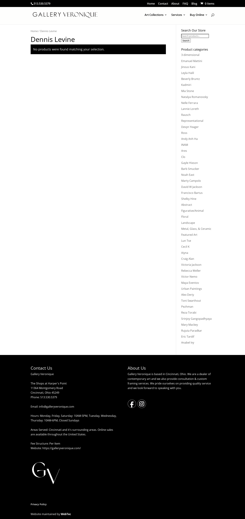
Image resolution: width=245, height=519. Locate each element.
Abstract (186, 205)
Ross (184, 133)
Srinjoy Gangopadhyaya (196, 319)
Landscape (188, 223)
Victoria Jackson (191, 265)
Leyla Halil (187, 73)
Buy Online (197, 15)
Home (151, 3)
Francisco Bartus (192, 193)
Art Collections (154, 15)
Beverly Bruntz (190, 79)
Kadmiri (186, 85)
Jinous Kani (188, 67)
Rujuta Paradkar (191, 330)
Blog (194, 3)
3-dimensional (190, 55)
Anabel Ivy (187, 342)
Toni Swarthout (191, 301)
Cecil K (185, 247)
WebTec (66, 514)
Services (176, 15)
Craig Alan (187, 259)
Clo (183, 157)
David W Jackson (191, 187)
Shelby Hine (188, 199)
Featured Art (189, 235)
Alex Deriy (187, 295)
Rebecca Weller (191, 271)
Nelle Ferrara (189, 103)
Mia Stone (187, 91)
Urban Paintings (191, 289)
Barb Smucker (190, 169)
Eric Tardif (187, 336)
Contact (163, 3)
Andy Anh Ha (189, 139)
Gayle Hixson (189, 163)
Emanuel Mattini (191, 61)
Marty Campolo (191, 181)
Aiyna (184, 253)
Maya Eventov (190, 283)
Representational (192, 121)
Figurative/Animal (192, 211)
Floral (184, 217)
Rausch (186, 115)
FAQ (185, 3)
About (175, 3)
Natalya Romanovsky (194, 97)
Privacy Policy (39, 504)
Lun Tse (186, 241)
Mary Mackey (189, 325)
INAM (184, 145)
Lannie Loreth (190, 109)
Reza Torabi (188, 312)
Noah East (187, 175)
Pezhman (187, 306)
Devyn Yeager (190, 127)
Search (186, 40)
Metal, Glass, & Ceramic (196, 229)
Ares (184, 151)
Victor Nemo (189, 276)
